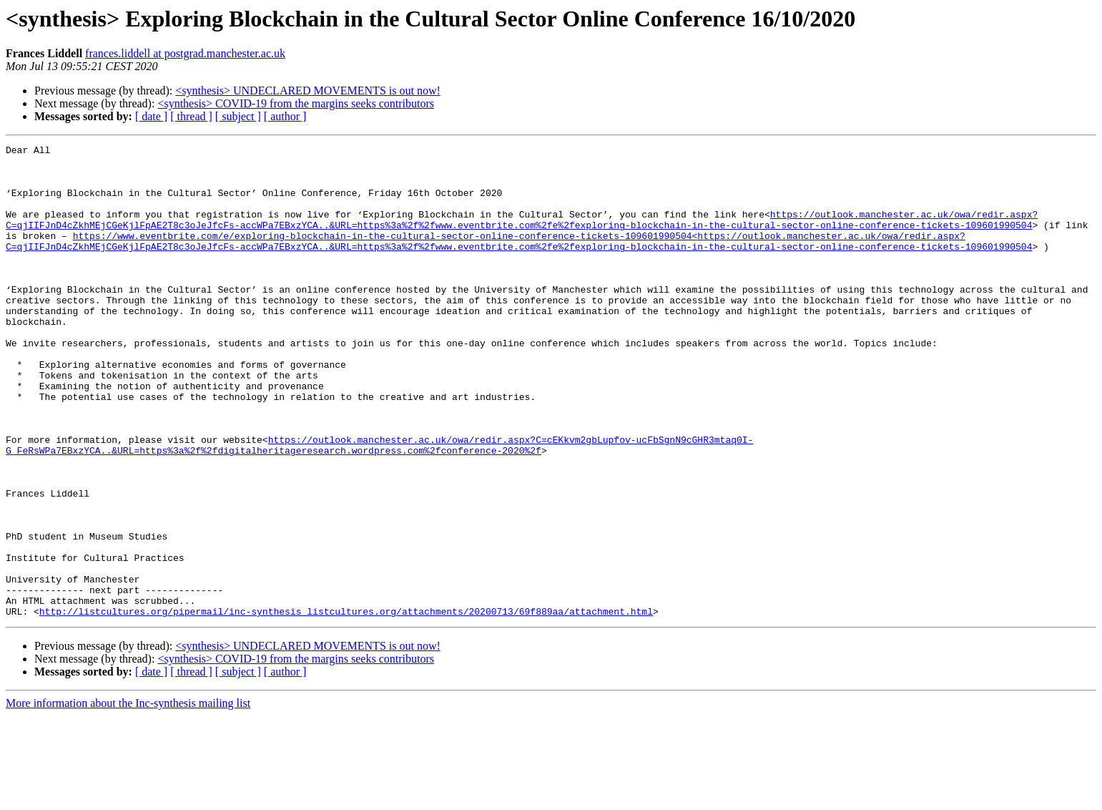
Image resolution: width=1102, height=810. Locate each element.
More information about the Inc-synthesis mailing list (128, 797)
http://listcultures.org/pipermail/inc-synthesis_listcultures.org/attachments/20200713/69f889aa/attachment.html (346, 705)
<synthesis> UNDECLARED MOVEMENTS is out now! (308, 90)
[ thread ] (191, 116)
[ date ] (151, 116)
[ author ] (285, 116)
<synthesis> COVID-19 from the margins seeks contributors (295, 103)
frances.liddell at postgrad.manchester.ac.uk (185, 53)
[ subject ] (238, 116)
